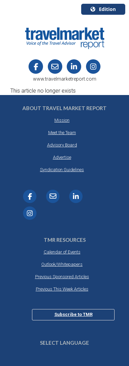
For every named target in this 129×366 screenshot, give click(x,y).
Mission (61, 120)
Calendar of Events (62, 252)
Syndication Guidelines (62, 169)
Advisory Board (62, 144)
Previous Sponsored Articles (62, 276)
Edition (103, 9)
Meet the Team (62, 132)
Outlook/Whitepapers (62, 264)
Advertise (62, 157)
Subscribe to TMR (73, 314)
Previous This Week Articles (62, 289)
